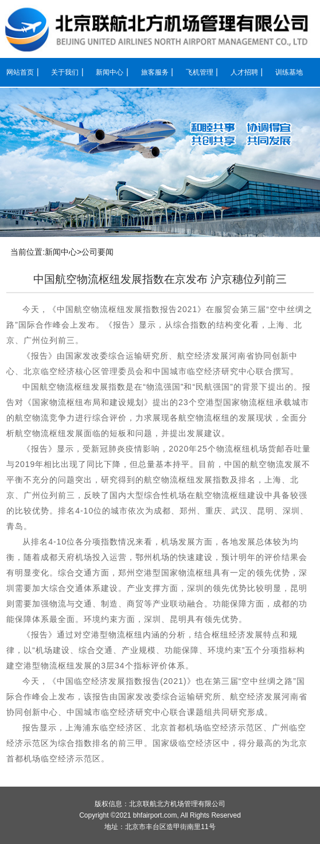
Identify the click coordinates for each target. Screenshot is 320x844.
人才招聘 (244, 72)
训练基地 (289, 72)
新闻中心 (109, 72)
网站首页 (20, 72)
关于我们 (65, 72)
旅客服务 (155, 72)
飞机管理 (199, 72)
